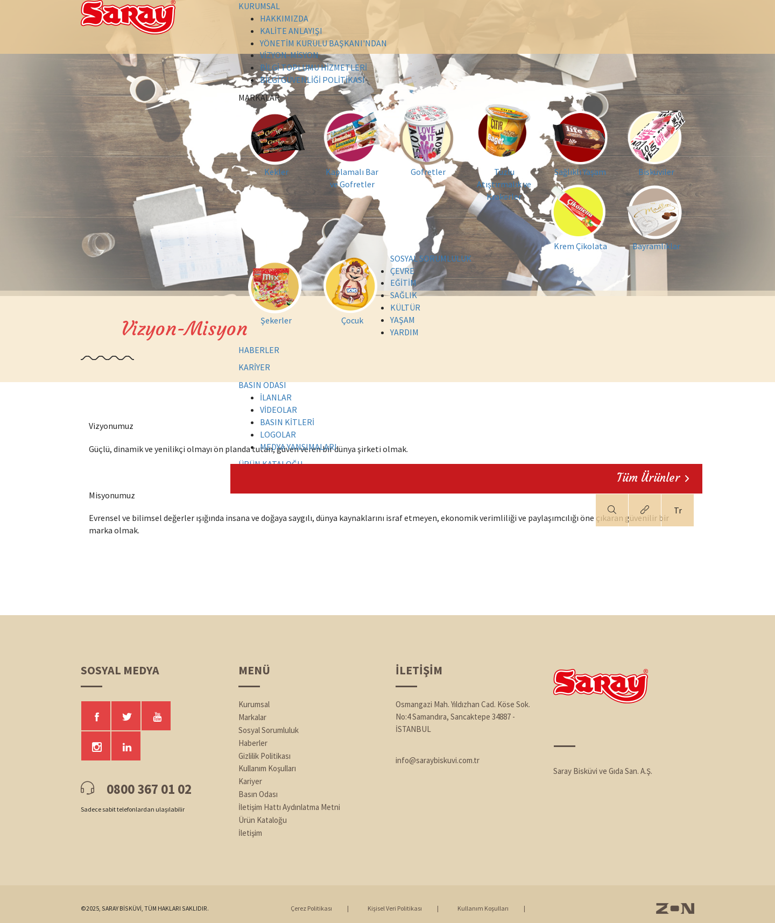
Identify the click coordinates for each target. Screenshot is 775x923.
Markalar (252, 717)
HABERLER (258, 349)
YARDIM (404, 332)
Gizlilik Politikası (264, 756)
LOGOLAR (278, 434)
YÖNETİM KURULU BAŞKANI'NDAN (323, 43)
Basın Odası (258, 794)
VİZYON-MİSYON (289, 55)
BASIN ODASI (262, 384)
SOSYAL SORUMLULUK (430, 258)
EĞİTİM (403, 282)
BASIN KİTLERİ (287, 422)
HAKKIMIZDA (284, 18)
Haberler (252, 743)
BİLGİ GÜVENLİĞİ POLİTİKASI (312, 79)
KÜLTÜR (405, 307)
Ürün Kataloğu (262, 820)
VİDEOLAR (278, 409)
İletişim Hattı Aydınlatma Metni (289, 807)
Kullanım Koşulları (267, 768)
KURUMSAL (259, 6)
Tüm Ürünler (653, 478)
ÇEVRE (402, 270)
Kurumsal (254, 704)
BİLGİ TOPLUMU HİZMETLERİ (313, 67)
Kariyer (250, 781)
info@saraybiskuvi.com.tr (438, 760)
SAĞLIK (403, 295)
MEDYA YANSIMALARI (298, 446)
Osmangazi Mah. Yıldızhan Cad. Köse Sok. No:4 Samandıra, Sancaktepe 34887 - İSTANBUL (463, 716)
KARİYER (254, 367)
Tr (678, 510)
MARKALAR (459, 98)
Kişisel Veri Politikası (395, 908)
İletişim (250, 833)
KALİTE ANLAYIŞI (291, 30)
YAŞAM (402, 319)
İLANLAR (276, 397)
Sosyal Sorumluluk (268, 730)
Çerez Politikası (311, 908)
